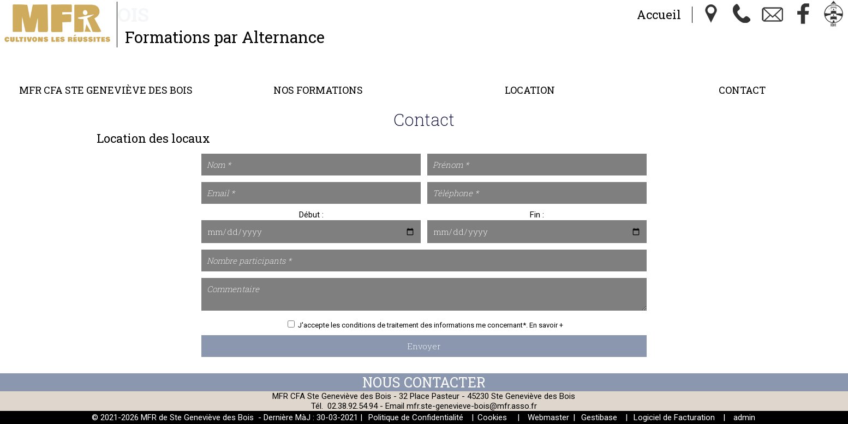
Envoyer (424, 346)
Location (530, 89)
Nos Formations (318, 89)
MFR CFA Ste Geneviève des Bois (106, 89)
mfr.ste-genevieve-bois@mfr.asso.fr (472, 406)
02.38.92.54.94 (352, 406)
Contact (742, 89)
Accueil (659, 14)
